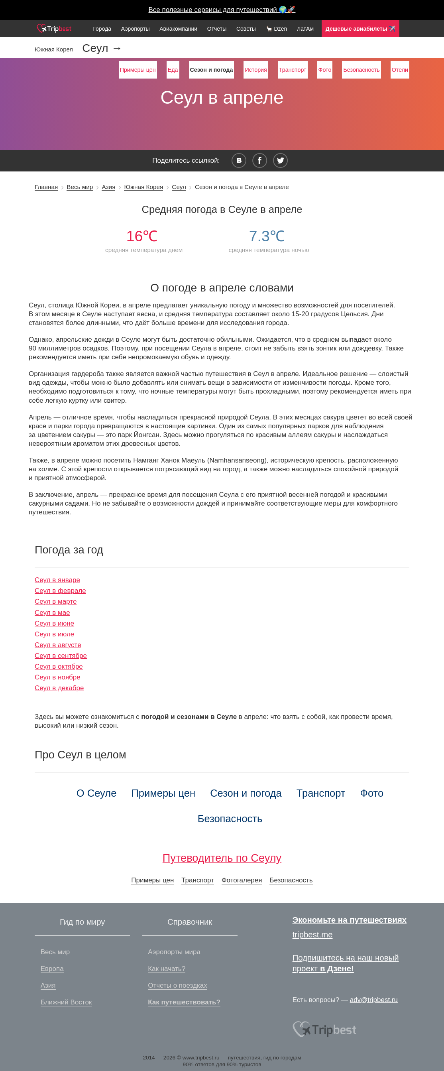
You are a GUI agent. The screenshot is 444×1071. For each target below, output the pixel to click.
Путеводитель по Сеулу (222, 858)
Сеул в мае (52, 612)
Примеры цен (138, 70)
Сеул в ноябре (58, 677)
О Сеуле (96, 793)
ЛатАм (305, 29)
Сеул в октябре (59, 666)
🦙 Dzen (276, 29)
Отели (400, 70)
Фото (325, 70)
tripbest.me (313, 934)
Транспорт (292, 70)
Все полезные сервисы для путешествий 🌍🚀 (222, 10)
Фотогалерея (242, 880)
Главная (46, 186)
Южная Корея (143, 186)
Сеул (179, 186)
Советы (246, 29)
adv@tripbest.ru (374, 1000)
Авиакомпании (178, 29)
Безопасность (361, 70)
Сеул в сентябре (61, 656)
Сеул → (102, 48)
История (256, 70)
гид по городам (282, 1058)
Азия (108, 186)
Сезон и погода (246, 793)
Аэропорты (135, 29)
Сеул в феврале (60, 591)
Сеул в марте (56, 601)
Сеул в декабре (59, 688)
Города (102, 29)
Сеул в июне (54, 623)
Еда (173, 70)
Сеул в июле (54, 634)
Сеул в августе (58, 645)
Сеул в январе (57, 580)
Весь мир (80, 186)
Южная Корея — (58, 49)
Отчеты (216, 29)
